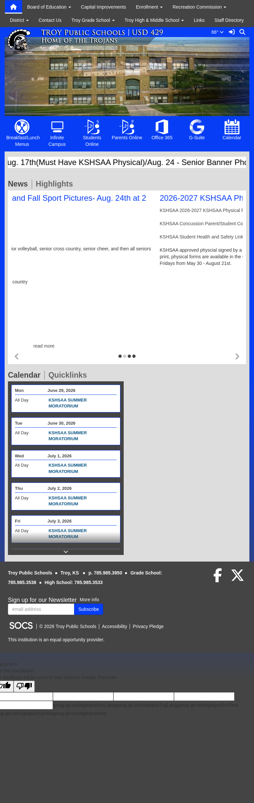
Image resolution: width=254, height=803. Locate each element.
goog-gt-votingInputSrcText (208, 705)
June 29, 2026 (62, 390)
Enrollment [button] (149, 7)
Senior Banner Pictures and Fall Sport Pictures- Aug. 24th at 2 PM (120, 202)
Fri (18, 521)
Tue (18, 423)
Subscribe (88, 609)
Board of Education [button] (49, 7)
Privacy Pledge (148, 626)
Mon (19, 390)
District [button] (19, 20)
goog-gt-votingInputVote (79, 713)
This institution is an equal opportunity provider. (56, 639)
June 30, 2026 (62, 423)
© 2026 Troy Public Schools (67, 626)
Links (199, 20)
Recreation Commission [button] (200, 7)
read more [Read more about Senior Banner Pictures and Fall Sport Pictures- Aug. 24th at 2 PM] (127, 346)
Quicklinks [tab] (69, 375)
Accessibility (114, 626)
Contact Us (50, 20)
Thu (19, 488)
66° (219, 32)
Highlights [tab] (56, 184)
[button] (17, 356)
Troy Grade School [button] (93, 20)
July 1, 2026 (60, 455)
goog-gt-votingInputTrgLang (146, 705)
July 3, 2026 (60, 521)
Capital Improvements (103, 7)
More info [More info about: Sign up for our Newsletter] (89, 599)
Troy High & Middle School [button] (154, 20)
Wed (19, 455)
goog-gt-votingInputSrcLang (84, 705)
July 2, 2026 (60, 488)
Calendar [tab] (26, 375)
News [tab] (20, 184)
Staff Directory (229, 20)
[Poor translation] (24, 686)
